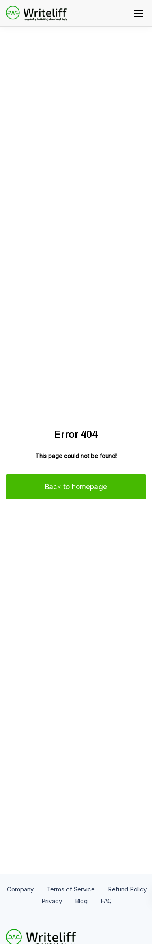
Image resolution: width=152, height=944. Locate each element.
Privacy (51, 901)
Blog (81, 901)
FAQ (106, 901)
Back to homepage (76, 487)
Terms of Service (71, 889)
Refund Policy (127, 889)
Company (20, 889)
